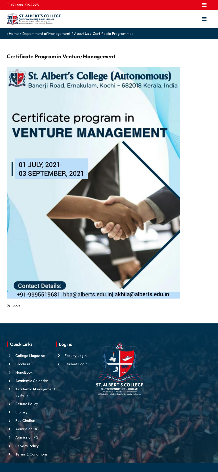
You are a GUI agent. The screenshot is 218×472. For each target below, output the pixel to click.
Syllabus (13, 305)
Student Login (76, 364)
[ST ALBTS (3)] (34, 19)
